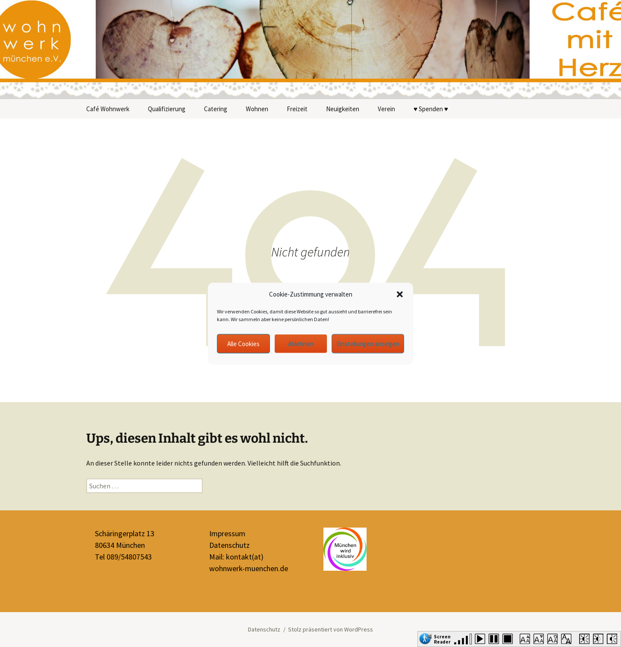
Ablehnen (301, 343)
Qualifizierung (166, 109)
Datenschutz (229, 545)
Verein (386, 109)
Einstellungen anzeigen (367, 343)
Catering (215, 109)
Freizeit (297, 109)
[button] (399, 294)
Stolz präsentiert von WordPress (330, 629)
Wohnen (257, 109)
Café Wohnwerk (107, 109)
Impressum (227, 533)
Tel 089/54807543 (123, 557)
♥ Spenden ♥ (431, 109)
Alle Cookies (243, 343)
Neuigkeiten (342, 109)
